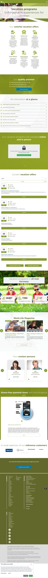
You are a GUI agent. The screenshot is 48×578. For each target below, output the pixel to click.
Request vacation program (24, 89)
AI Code (10, 514)
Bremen (10, 480)
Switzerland (10, 504)
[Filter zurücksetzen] (45, 181)
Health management (29, 504)
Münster (10, 498)
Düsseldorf (10, 484)
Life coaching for (29, 495)
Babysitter (27, 481)
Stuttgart (10, 505)
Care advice (28, 487)
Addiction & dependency (30, 497)
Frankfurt (10, 486)
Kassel (10, 492)
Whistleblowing (11, 521)
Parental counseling (29, 477)
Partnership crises (29, 499)
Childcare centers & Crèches (30, 478)
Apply (22, 181)
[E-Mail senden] (9, 379)
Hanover (10, 489)
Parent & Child (28, 476)
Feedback (10, 522)
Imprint (10, 512)
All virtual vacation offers (35, 265)
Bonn (9, 479)
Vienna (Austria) (18, 477)
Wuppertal (17, 478)
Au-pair (27, 480)
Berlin (9, 478)
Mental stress (28, 496)
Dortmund (10, 481)
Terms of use (11, 516)
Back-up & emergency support (31, 484)
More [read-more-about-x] (24, 435)
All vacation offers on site (16, 265)
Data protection (11, 513)
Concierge (28, 508)
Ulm (16, 476)
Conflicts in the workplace (30, 498)
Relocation (28, 506)
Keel (9, 493)
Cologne (10, 494)
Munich (10, 497)
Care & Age (28, 486)
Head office (18, 479)
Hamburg (10, 488)
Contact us (10, 520)
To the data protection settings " (24, 152)
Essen (10, 485)
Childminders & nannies (30, 479)
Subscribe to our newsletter (24, 467)
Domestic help (28, 493)
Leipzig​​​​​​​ (10, 495)
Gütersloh (10, 487)
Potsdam (10, 501)
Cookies (10, 515)
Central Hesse (11, 496)
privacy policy (35, 151)
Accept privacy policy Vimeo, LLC (24, 155)
